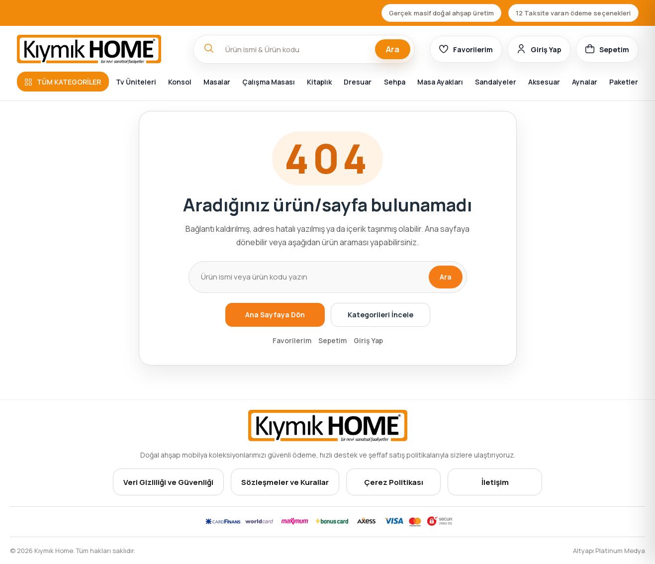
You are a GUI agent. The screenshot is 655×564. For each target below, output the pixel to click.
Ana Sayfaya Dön (275, 314)
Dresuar (358, 82)
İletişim (495, 482)
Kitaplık (319, 82)
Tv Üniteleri (136, 82)
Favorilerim (292, 340)
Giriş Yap (368, 340)
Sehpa (394, 82)
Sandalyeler (495, 82)
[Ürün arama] (308, 277)
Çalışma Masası (268, 82)
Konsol (179, 82)
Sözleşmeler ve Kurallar (285, 482)
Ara (392, 49)
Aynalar (584, 82)
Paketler (623, 82)
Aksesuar (544, 82)
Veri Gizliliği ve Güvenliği (168, 482)
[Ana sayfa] (97, 49)
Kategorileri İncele (380, 314)
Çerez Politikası (393, 482)
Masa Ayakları (440, 82)
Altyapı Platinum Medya (609, 550)
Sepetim (332, 340)
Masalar (216, 82)
